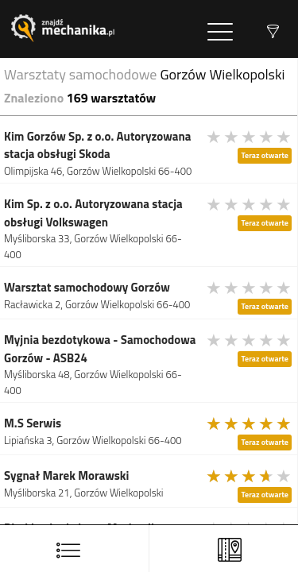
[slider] (249, 136)
